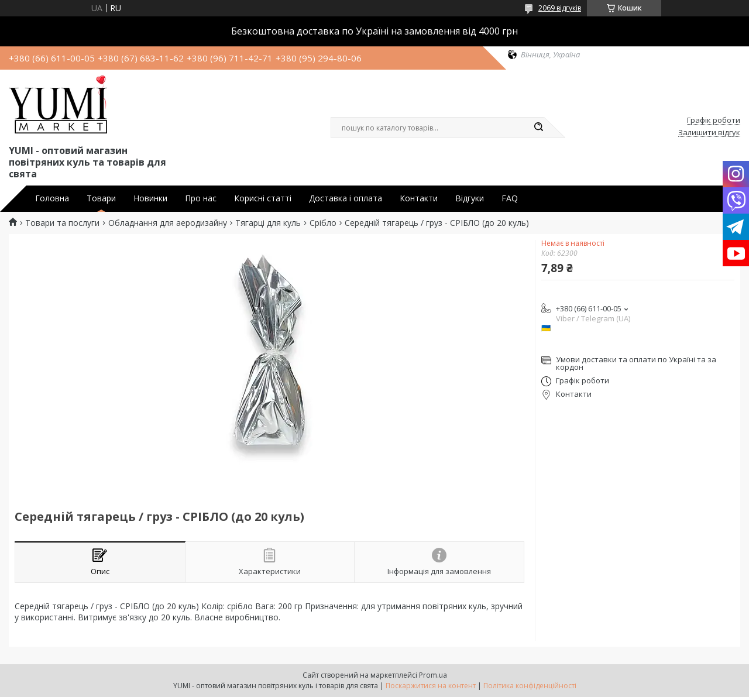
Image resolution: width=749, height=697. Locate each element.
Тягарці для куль (268, 223)
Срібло (323, 223)
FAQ (509, 198)
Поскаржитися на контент (431, 686)
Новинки (150, 198)
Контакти (419, 198)
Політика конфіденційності (529, 686)
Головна (52, 198)
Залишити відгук (709, 133)
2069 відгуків (559, 8)
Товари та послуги (62, 223)
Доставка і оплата (345, 198)
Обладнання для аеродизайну (167, 223)
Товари (101, 198)
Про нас (201, 198)
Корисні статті (262, 198)
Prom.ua (433, 675)
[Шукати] (538, 127)
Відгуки (469, 198)
